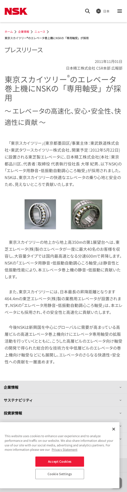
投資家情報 (13, 413)
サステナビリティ (18, 400)
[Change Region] (103, 11)
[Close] (114, 429)
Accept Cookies (59, 461)
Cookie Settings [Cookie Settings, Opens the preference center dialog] (60, 474)
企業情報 (11, 387)
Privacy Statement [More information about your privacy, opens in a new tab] (64, 449)
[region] (59, 455)
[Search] (87, 11)
